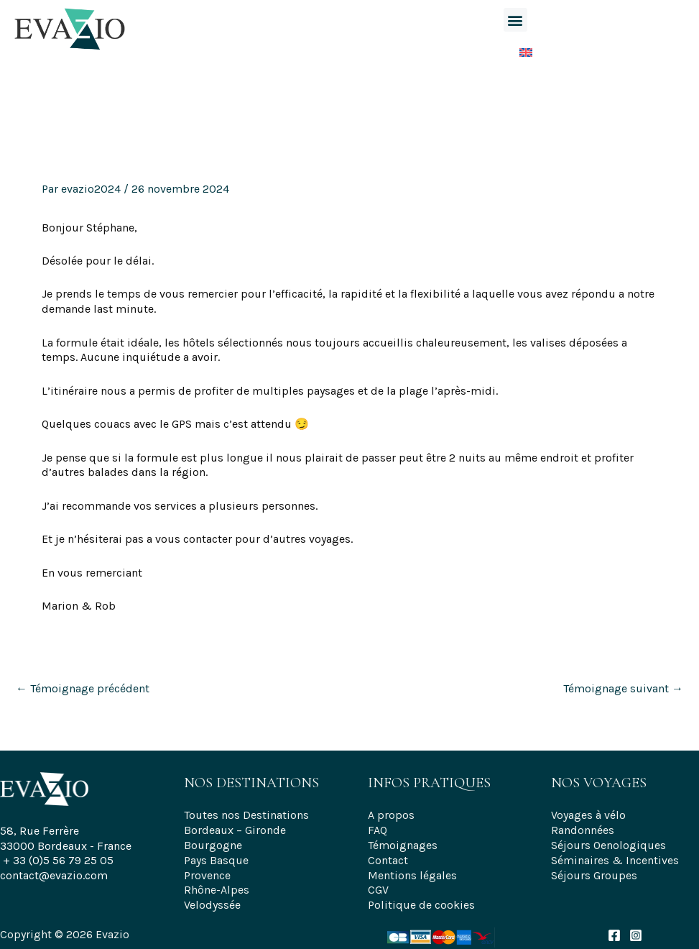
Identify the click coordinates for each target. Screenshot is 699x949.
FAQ (377, 830)
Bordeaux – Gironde (235, 830)
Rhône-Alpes (216, 890)
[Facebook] (614, 935)
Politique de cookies (421, 905)
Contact (388, 860)
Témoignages (403, 845)
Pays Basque (216, 860)
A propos (391, 815)
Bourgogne (213, 845)
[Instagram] (635, 935)
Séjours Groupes (594, 875)
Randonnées (582, 830)
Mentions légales (412, 875)
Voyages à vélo (588, 815)
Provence (207, 875)
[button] (515, 20)
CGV (378, 890)
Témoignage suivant (623, 688)
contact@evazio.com (54, 875)
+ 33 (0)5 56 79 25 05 (58, 860)
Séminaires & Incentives (615, 860)
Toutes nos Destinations (246, 815)
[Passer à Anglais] (515, 49)
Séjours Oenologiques (608, 845)
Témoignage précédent (82, 688)
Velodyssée (212, 905)
